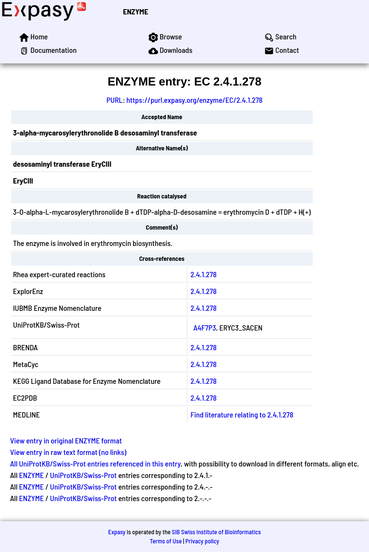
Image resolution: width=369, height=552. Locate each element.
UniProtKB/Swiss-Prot (83, 474)
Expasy (116, 532)
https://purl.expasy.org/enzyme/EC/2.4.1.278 (194, 99)
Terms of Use (166, 541)
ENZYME (135, 11)
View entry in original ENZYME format (66, 440)
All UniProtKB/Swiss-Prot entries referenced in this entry (95, 463)
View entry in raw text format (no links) (68, 451)
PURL (115, 99)
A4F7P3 (204, 327)
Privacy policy (202, 541)
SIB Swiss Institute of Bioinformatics (216, 532)
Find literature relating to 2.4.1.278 (241, 414)
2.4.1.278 (203, 274)
